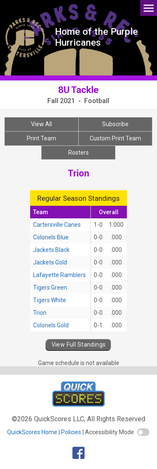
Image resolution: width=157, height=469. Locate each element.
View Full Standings (78, 344)
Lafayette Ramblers (59, 275)
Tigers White (49, 300)
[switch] (143, 432)
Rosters (78, 152)
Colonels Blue (51, 237)
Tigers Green (50, 287)
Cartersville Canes (57, 224)
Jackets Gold (50, 262)
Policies (71, 432)
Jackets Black (51, 249)
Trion (39, 312)
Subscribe (115, 124)
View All (41, 124)
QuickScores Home (32, 432)
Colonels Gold (51, 325)
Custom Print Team (115, 138)
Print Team (41, 138)
